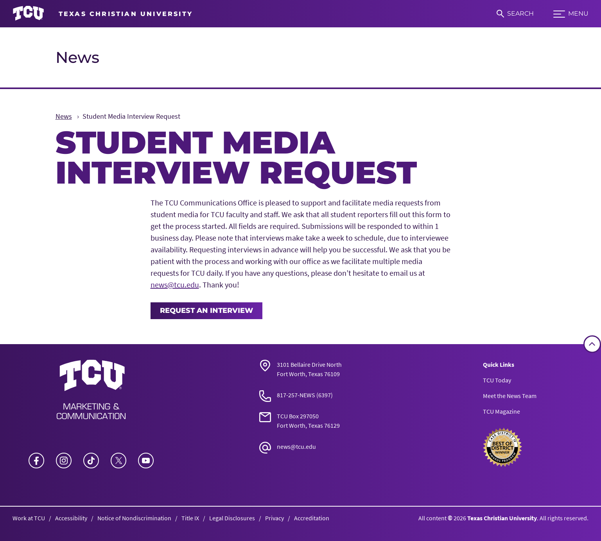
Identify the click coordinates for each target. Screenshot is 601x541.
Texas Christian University (502, 518)
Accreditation (311, 518)
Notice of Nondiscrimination (134, 518)
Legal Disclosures (232, 518)
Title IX (190, 518)
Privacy (274, 518)
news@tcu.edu (175, 284)
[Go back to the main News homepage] (91, 389)
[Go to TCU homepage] (103, 13)
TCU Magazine (501, 411)
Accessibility (71, 518)
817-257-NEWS (296, 395)
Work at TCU (29, 518)
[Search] (515, 13)
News (77, 57)
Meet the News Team (509, 396)
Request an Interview (206, 310)
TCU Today (497, 380)
